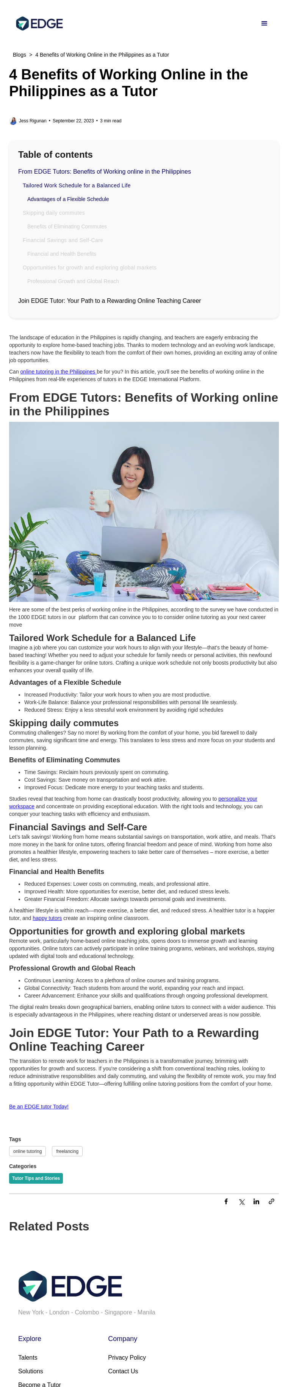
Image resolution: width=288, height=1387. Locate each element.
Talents (28, 1357)
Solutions (30, 1371)
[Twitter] (241, 1202)
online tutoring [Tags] (27, 1151)
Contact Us (123, 1371)
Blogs (19, 55)
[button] (264, 23)
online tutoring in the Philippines (58, 372)
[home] (37, 23)
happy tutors (47, 918)
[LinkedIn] (256, 1202)
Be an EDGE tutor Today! (39, 1107)
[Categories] (36, 1178)
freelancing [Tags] (67, 1151)
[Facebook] (225, 1202)
